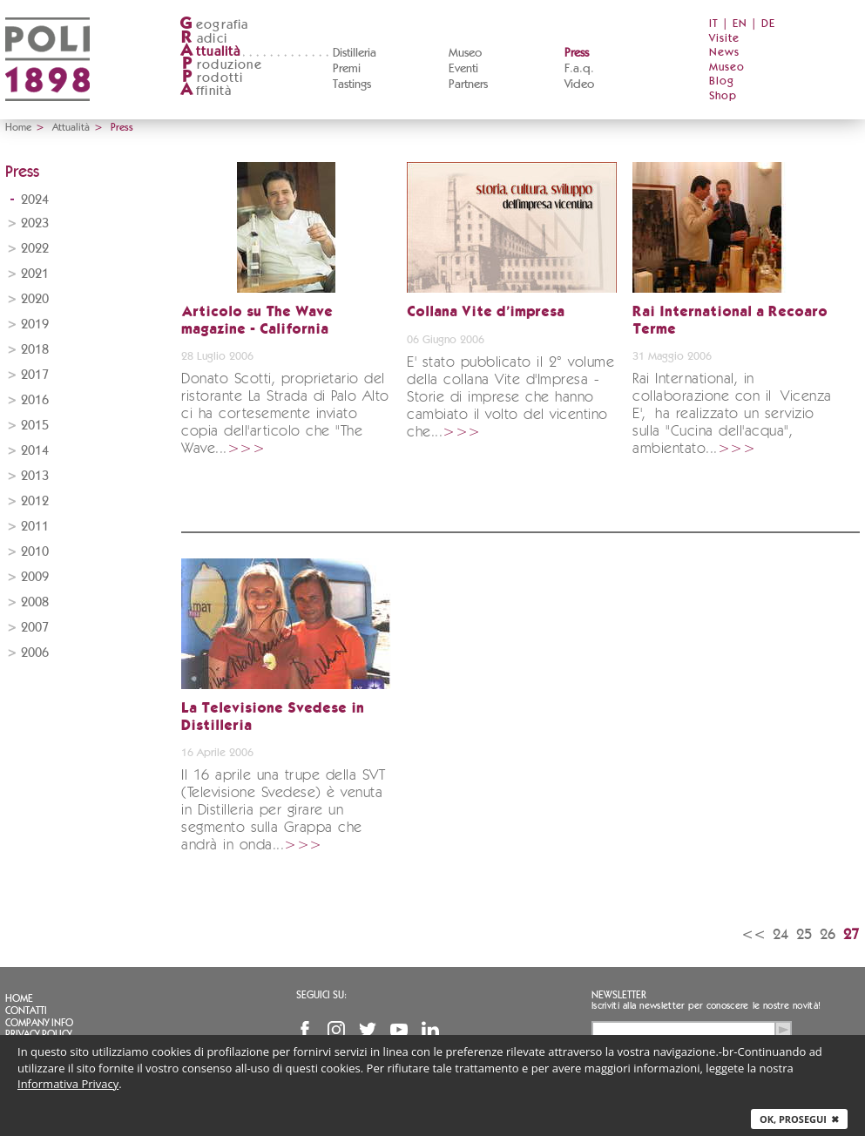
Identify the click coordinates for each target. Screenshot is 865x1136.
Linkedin (430, 1029)
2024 (35, 199)
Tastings (352, 84)
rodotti (211, 78)
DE (768, 24)
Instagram (336, 1029)
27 (851, 934)
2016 (35, 400)
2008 (35, 602)
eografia (214, 24)
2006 (35, 652)
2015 (35, 425)
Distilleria (354, 53)
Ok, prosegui (799, 1119)
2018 (35, 349)
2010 (35, 551)
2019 (35, 324)
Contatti (26, 1010)
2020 (35, 299)
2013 (35, 476)
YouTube (399, 1029)
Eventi (463, 69)
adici (203, 38)
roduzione (220, 64)
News (724, 52)
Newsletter (618, 995)
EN (740, 24)
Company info (39, 1023)
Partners (468, 84)
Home (18, 127)
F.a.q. (579, 69)
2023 (35, 223)
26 (827, 934)
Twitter (367, 1029)
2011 (35, 526)
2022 (35, 248)
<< (753, 934)
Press (576, 53)
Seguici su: (321, 995)
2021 (35, 274)
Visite (724, 38)
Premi (347, 69)
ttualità (210, 51)
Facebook (305, 1029)
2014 (35, 450)
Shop (723, 96)
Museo (465, 53)
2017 (35, 375)
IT (714, 24)
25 (804, 934)
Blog (721, 81)
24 (780, 934)
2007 (35, 627)
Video (579, 84)
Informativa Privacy (67, 1084)
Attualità (71, 127)
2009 (35, 577)
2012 (35, 501)
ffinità (205, 91)
